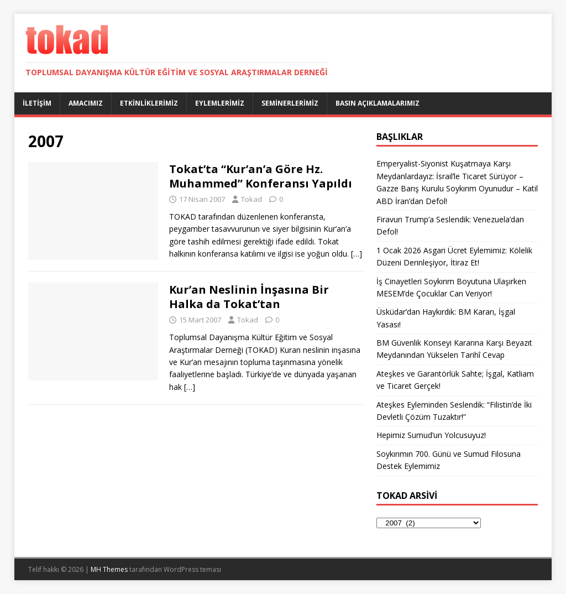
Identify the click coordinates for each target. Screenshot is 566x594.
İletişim (37, 103)
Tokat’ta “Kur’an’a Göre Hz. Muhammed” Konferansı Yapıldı (260, 176)
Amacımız (86, 103)
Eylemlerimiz (219, 103)
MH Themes (109, 569)
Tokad (251, 199)
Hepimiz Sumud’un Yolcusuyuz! (431, 435)
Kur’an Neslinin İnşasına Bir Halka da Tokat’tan (249, 296)
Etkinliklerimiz (149, 103)
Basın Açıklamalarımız (378, 103)
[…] (356, 253)
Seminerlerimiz (289, 103)
